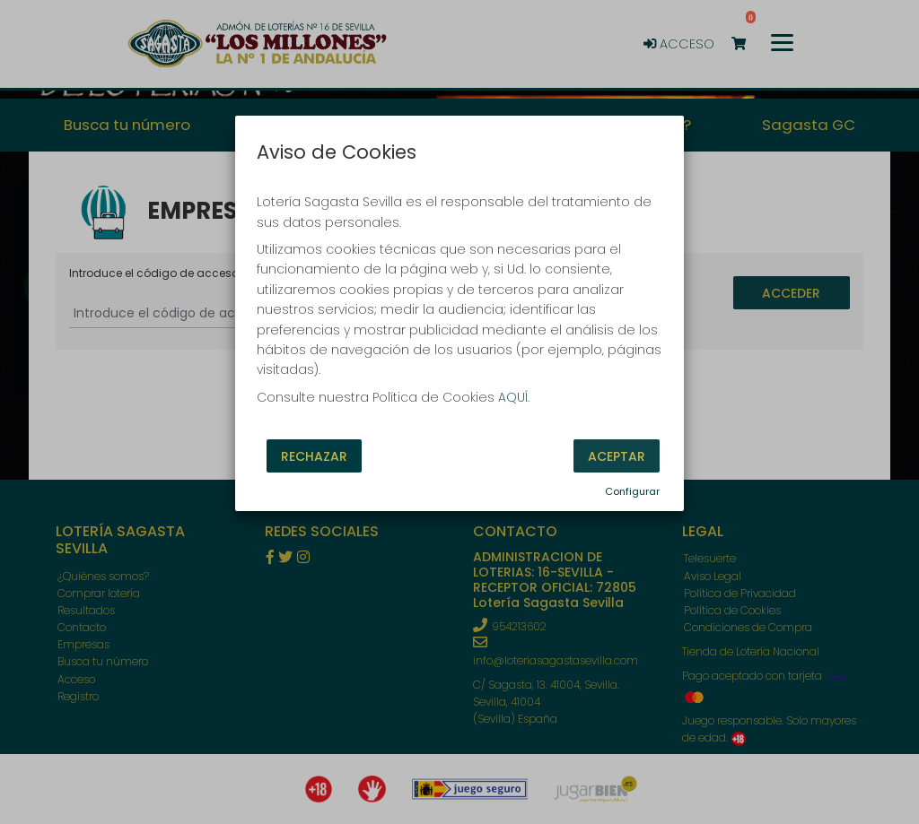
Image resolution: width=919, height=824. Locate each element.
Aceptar (616, 456)
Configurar (632, 491)
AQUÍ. (514, 397)
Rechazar (314, 456)
